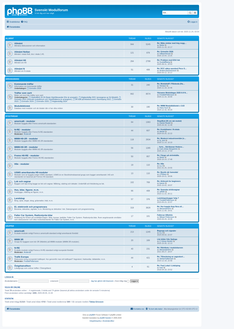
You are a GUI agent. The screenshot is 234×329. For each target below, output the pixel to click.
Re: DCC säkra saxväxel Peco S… (172, 68)
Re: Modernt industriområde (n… (171, 138)
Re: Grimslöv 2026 (165, 52)
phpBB (91, 315)
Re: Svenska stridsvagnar (168, 190)
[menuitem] (24, 22)
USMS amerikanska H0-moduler (31, 172)
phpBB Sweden (105, 318)
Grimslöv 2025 (42, 101)
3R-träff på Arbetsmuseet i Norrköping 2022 (92, 99)
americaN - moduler (24, 121)
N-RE (17, 248)
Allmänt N (19, 68)
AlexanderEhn (165, 209)
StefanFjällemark (167, 259)
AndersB (27, 134)
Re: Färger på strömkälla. (168, 155)
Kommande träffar (24, 84)
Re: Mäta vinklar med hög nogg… (171, 43)
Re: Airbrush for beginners (169, 181)
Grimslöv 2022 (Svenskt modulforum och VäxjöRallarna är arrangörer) (67, 98)
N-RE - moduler (22, 129)
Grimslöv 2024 (27, 101)
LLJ (161, 166)
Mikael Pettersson (167, 217)
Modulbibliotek (22, 106)
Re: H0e (160, 164)
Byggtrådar (12, 116)
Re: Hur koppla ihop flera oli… (170, 207)
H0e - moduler (21, 164)
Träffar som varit (23, 93)
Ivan (161, 268)
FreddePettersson (167, 95)
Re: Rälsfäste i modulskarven (170, 248)
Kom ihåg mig (122, 281)
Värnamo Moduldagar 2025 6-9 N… (172, 93)
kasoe (162, 183)
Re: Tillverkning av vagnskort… (171, 257)
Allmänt (10, 38)
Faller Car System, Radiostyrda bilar (33, 215)
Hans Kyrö (164, 108)
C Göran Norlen (166, 241)
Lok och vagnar (22, 181)
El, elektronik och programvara (30, 207)
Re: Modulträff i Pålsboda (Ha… (171, 84)
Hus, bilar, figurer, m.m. (26, 190)
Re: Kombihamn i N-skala (168, 129)
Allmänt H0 (20, 60)
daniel (162, 131)
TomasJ (163, 86)
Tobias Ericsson (96, 302)
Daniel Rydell (165, 123)
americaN (19, 231)
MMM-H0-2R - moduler (26, 138)
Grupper (10, 226)
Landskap (19, 198)
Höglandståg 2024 (58, 101)
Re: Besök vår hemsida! (167, 172)
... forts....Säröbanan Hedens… (170, 147)
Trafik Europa (21, 257)
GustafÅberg (165, 62)
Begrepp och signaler (166, 231)
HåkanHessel (165, 54)
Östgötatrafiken (22, 266)
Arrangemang (12, 79)
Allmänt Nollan (22, 52)
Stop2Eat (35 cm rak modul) (169, 121)
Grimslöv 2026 (34, 88)
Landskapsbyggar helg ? (168, 198)
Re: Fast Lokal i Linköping (168, 266)
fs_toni (162, 140)
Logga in (9, 277)
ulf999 (162, 192)
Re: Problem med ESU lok (168, 60)
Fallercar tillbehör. (165, 215)
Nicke (162, 45)
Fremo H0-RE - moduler (26, 155)
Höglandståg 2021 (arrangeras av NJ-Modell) (98, 97)
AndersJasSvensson (168, 71)
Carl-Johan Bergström (169, 149)
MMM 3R (18, 239)
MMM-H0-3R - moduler (26, 147)
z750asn (163, 174)
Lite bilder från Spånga (167, 239)
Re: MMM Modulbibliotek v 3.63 (171, 106)
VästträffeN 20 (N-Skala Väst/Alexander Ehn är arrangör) (53, 97)
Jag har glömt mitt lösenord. (102, 281)
